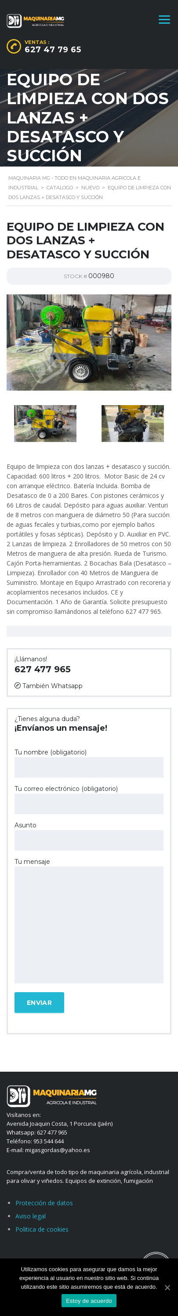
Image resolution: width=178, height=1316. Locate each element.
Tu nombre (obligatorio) (89, 763)
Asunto (89, 836)
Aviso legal (30, 1216)
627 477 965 (43, 669)
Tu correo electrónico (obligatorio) (89, 799)
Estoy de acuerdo (89, 1301)
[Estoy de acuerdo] (167, 1287)
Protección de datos (44, 1203)
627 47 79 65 (53, 49)
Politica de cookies (42, 1229)
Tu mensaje (89, 921)
